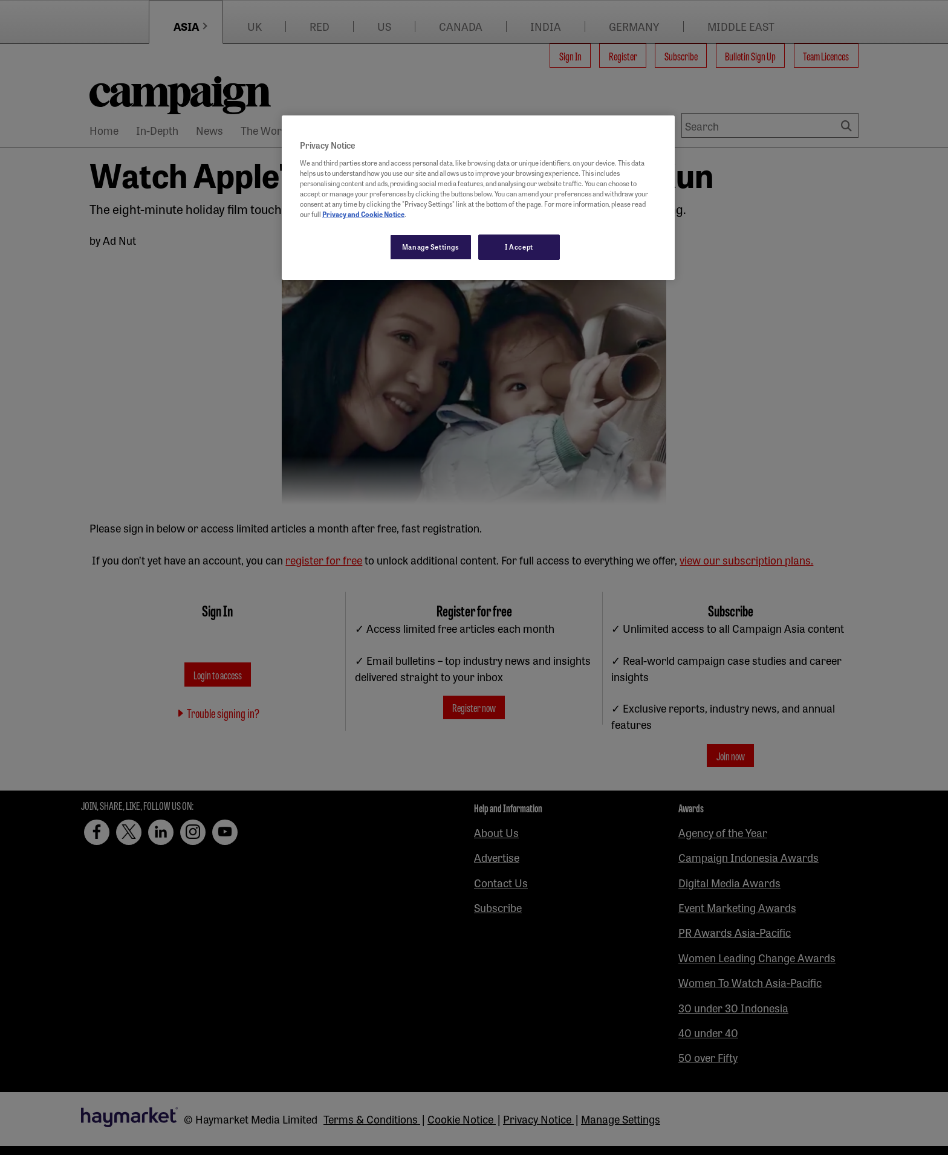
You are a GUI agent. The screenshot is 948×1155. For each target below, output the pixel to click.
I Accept (519, 246)
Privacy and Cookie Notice (363, 214)
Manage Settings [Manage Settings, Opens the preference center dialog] (430, 246)
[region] (478, 197)
